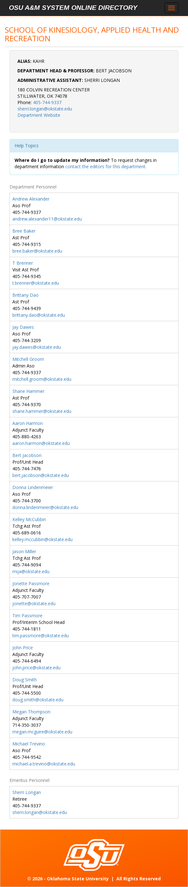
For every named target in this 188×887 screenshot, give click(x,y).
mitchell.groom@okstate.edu (41, 379)
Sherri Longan (26, 792)
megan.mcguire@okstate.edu (42, 732)
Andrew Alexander (30, 199)
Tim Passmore (27, 615)
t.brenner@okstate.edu (35, 283)
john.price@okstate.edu (36, 668)
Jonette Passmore (30, 583)
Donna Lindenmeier (32, 487)
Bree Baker (24, 231)
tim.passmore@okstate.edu (40, 635)
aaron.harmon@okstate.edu (41, 443)
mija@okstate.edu (30, 571)
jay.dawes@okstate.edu (36, 347)
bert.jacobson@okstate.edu (40, 475)
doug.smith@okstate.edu (37, 700)
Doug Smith (24, 680)
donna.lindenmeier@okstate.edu (45, 507)
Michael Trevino (28, 744)
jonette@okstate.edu (33, 603)
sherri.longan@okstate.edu (44, 109)
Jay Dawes (23, 327)
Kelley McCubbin (29, 519)
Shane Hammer (28, 391)
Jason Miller (24, 551)
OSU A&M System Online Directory (73, 7)
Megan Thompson (31, 712)
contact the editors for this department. (105, 166)
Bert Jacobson (27, 455)
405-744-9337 (47, 102)
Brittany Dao (25, 295)
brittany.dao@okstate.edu (38, 315)
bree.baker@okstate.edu (37, 251)
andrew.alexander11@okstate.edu (47, 219)
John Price (22, 648)
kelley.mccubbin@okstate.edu (42, 539)
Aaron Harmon (27, 423)
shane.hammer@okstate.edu (41, 411)
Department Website (38, 115)
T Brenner (22, 263)
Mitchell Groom (28, 359)
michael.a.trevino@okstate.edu (43, 764)
